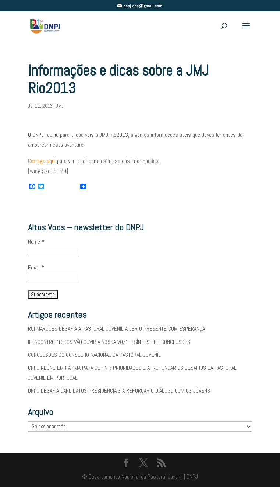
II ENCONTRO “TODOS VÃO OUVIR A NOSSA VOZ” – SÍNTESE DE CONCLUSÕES (109, 342)
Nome (36, 242)
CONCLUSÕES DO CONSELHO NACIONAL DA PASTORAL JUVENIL (94, 355)
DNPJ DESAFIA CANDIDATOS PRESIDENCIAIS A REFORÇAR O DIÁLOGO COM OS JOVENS (119, 390)
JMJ (60, 105)
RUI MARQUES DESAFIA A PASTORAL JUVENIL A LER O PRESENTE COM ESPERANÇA (116, 329)
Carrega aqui (42, 161)
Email (36, 267)
